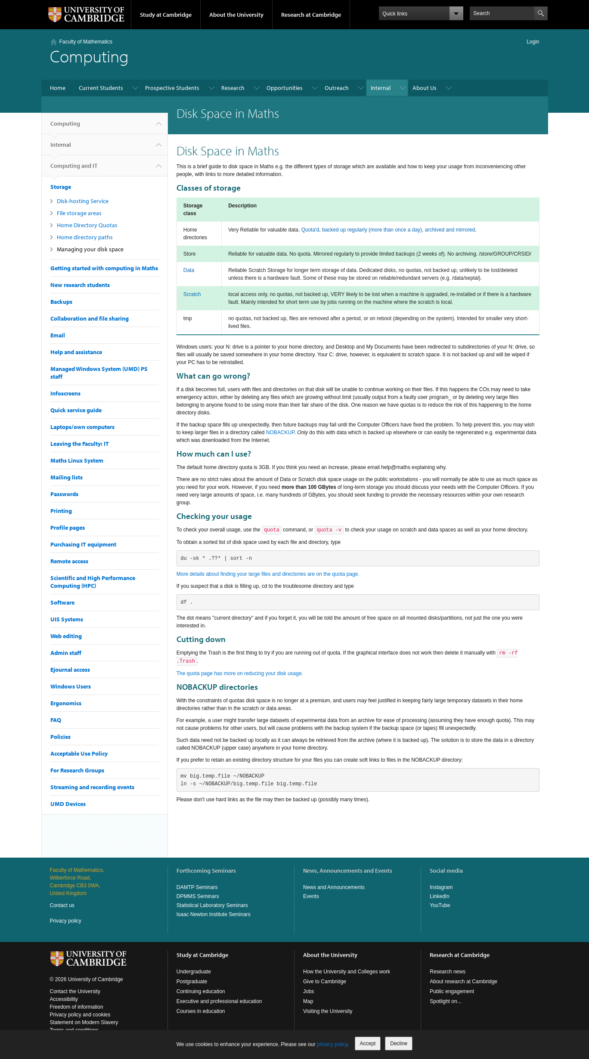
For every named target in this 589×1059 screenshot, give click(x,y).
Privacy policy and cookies (80, 1015)
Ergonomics (65, 703)
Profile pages (67, 527)
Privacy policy (65, 921)
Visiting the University (328, 1011)
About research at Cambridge (463, 982)
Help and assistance (76, 352)
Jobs (308, 991)
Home (57, 88)
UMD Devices (68, 804)
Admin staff (65, 653)
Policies (60, 737)
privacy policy (332, 1044)
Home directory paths (85, 237)
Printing (61, 511)
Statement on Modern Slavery (84, 1022)
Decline (398, 1043)
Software (62, 602)
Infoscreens (65, 393)
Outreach (337, 88)
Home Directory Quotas (87, 225)
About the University (236, 15)
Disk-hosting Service (82, 201)
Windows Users (70, 686)
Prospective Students (172, 88)
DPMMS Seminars (198, 896)
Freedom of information (76, 1007)
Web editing (66, 636)
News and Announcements (334, 887)
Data (188, 270)
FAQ (55, 720)
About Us (424, 88)
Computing (65, 127)
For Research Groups (77, 770)
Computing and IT (73, 169)
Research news (447, 972)
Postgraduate (192, 982)
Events (311, 896)
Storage (60, 187)
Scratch (192, 294)
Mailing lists (66, 477)
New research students (80, 285)
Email (57, 335)
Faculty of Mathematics (85, 42)
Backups (61, 302)
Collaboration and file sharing (89, 318)
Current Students (101, 88)
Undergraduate (194, 972)
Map (308, 1001)
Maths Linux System (76, 460)
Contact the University (75, 991)
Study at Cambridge (166, 15)
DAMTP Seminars (197, 887)
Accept (368, 1043)
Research (233, 88)
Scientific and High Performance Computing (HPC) (92, 582)
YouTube (440, 905)
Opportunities (285, 88)
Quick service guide (76, 410)
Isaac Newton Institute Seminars (214, 914)
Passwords (64, 494)
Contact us (62, 905)
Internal (381, 88)
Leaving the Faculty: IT (79, 444)
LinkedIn (439, 896)
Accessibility (64, 999)
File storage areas (79, 213)
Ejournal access (70, 669)
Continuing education (201, 991)
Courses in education (201, 1011)
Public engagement (452, 991)
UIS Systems (66, 619)
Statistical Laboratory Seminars (212, 905)
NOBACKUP (280, 432)
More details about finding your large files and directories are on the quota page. (268, 574)
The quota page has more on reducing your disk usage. (240, 673)
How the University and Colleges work (346, 972)
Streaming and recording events (92, 787)
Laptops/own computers (82, 427)
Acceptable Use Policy (79, 753)
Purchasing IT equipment (83, 544)
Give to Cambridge (324, 982)
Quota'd (310, 230)
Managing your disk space (90, 249)
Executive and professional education (219, 1001)
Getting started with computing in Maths (104, 268)
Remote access (69, 561)
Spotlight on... (445, 1001)
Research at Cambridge (311, 15)
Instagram (441, 887)
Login (533, 42)
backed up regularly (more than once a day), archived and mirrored (398, 230)
